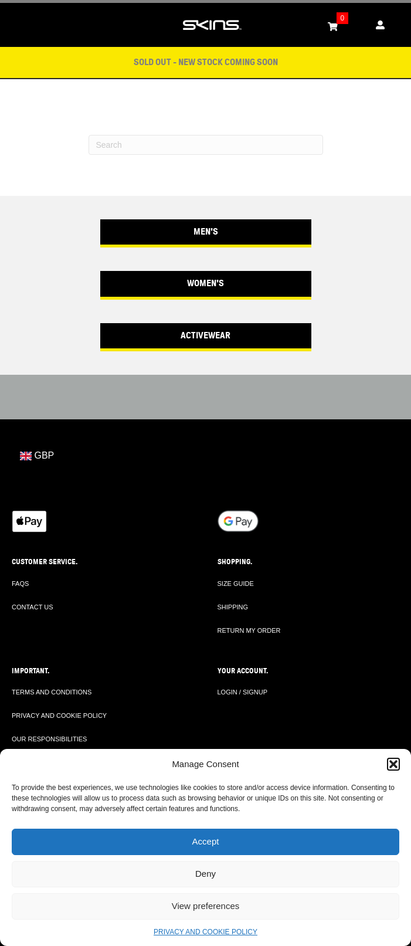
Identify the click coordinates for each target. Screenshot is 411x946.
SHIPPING (233, 607)
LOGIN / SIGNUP (243, 692)
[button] (393, 764)
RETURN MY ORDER (249, 630)
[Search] (206, 145)
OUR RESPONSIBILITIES (49, 738)
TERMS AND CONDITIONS (51, 692)
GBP (37, 455)
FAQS (20, 583)
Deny (205, 874)
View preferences (206, 906)
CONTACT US (32, 607)
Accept (205, 841)
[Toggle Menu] (15, 25)
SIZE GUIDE (236, 583)
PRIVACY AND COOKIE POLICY (205, 932)
